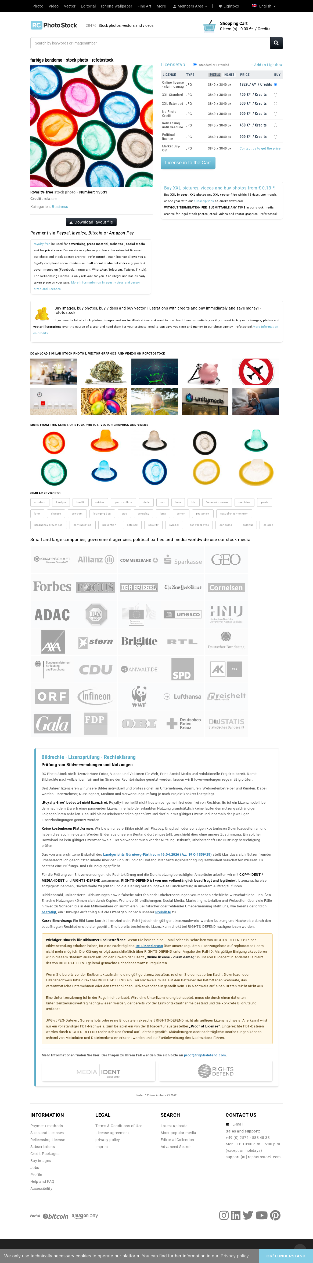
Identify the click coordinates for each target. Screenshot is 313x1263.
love (178, 502)
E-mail (237, 1124)
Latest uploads (174, 1126)
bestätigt (49, 912)
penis (264, 502)
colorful (248, 524)
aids (124, 513)
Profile (36, 1174)
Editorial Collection (177, 1140)
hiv (194, 502)
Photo (38, 6)
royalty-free (42, 244)
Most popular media (178, 1133)
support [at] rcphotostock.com (253, 1157)
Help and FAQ (42, 1181)
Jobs (34, 1167)
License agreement (112, 1133)
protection (203, 513)
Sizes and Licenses (47, 1133)
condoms (226, 524)
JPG (189, 85)
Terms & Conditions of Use (118, 1126)
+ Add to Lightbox (267, 65)
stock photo (65, 192)
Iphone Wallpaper (116, 6)
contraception (83, 524)
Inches (229, 75)
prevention (109, 524)
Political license (168, 137)
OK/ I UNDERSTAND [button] (286, 1256)
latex (37, 513)
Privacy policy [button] (235, 1256)
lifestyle (61, 502)
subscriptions (204, 201)
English (264, 6)
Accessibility (41, 1188)
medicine (244, 502)
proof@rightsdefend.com (205, 1055)
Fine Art (145, 6)
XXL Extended (173, 104)
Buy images (40, 1160)
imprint (101, 1147)
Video (54, 6)
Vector (70, 6)
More (161, 6)
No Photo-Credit (170, 114)
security (153, 524)
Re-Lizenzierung (149, 946)
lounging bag (102, 513)
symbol (174, 524)
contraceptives (199, 524)
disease (56, 513)
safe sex (132, 524)
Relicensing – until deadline (172, 125)
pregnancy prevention (48, 524)
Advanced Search (176, 1147)
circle (146, 502)
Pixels (215, 75)
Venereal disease (217, 502)
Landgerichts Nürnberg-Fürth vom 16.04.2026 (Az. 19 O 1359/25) (157, 854)
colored (269, 524)
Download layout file (91, 222)
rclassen (51, 198)
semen (181, 513)
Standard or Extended (214, 65)
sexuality (143, 513)
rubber (99, 502)
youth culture (123, 502)
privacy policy (107, 1140)
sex (162, 502)
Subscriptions (42, 1147)
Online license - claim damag (173, 84)
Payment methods (46, 1126)
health (81, 502)
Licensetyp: (174, 64)
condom (39, 502)
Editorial (88, 6)
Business (60, 206)
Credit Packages (45, 1154)
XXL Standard (172, 95)
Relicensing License (47, 1140)
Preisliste (163, 912)
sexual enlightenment (234, 513)
